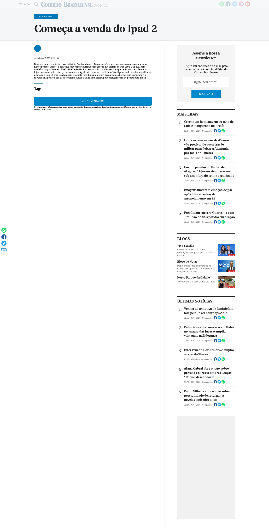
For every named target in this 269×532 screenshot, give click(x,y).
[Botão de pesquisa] (35, 4)
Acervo (101, 4)
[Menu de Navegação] (25, 4)
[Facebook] (228, 5)
